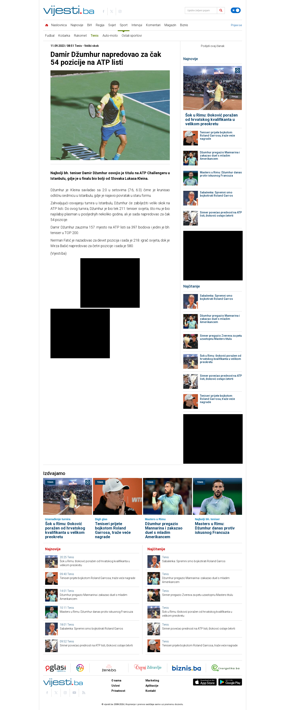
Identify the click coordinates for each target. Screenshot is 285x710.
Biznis (184, 25)
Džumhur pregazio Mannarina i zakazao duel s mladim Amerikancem (220, 155)
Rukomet (80, 35)
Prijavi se (236, 25)
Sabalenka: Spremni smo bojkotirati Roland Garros (216, 194)
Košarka (64, 35)
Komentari (153, 25)
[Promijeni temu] (236, 10)
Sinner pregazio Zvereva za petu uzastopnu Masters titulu (221, 337)
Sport (123, 25)
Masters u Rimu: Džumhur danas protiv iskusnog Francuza (221, 174)
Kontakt (150, 690)
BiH (89, 25)
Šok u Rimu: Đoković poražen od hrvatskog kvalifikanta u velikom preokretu (211, 119)
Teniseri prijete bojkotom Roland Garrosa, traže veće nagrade (217, 135)
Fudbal (49, 35)
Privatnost (118, 690)
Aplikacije (151, 685)
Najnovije (77, 25)
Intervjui (136, 25)
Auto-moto (110, 35)
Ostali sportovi (132, 35)
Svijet (112, 25)
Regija (100, 25)
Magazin (170, 25)
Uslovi (115, 685)
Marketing (152, 680)
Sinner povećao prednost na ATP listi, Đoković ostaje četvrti (221, 214)
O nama (116, 680)
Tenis (95, 35)
